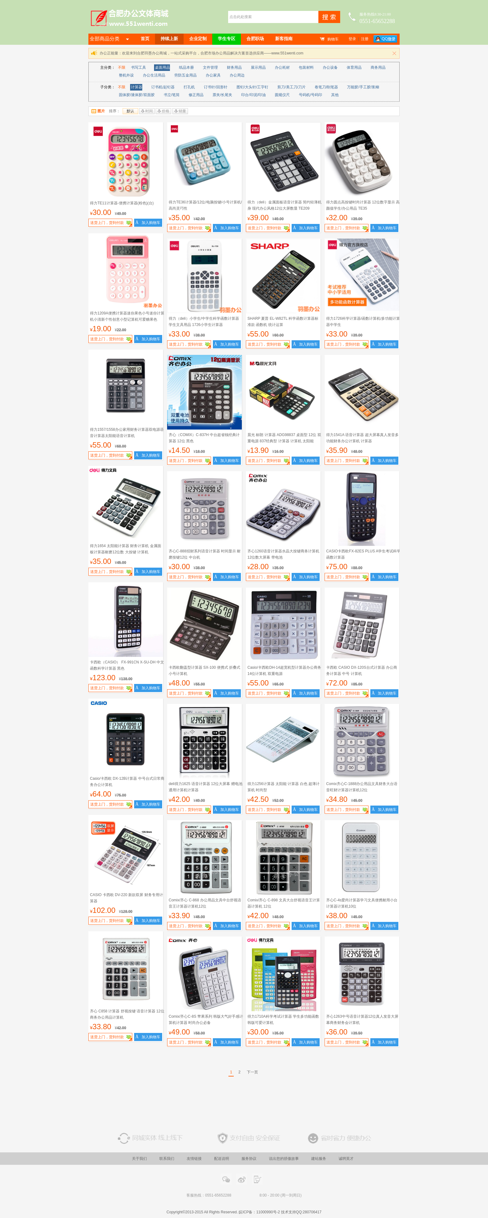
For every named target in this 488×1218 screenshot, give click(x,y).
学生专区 (226, 38)
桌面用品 (162, 67)
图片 (98, 111)
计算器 (136, 87)
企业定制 (198, 38)
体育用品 (354, 67)
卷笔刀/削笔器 (326, 87)
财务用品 (234, 67)
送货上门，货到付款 (111, 223)
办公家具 (213, 75)
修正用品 (196, 95)
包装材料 (306, 67)
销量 (180, 111)
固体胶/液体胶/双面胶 (137, 95)
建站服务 (318, 1158)
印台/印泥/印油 (253, 95)
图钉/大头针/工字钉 (253, 87)
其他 (335, 95)
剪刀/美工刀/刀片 (291, 87)
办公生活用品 (154, 75)
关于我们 (139, 1158)
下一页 (252, 1072)
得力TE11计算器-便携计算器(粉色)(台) (122, 203)
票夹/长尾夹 (222, 95)
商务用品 (378, 67)
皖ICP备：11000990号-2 (259, 1212)
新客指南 (284, 38)
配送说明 (221, 1158)
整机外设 (126, 75)
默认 (130, 111)
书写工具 (138, 67)
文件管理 (210, 67)
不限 (121, 67)
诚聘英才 (346, 1158)
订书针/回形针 (215, 87)
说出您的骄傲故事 (284, 1158)
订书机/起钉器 (163, 87)
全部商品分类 (109, 38)
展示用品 (258, 67)
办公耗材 (282, 67)
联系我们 (166, 1158)
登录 (352, 39)
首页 (145, 38)
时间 (147, 111)
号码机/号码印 (310, 95)
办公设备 (330, 67)
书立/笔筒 (172, 95)
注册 (364, 39)
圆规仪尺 (282, 95)
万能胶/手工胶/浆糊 (363, 87)
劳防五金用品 (185, 75)
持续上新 (169, 38)
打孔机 (189, 87)
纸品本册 (186, 67)
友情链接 (194, 1158)
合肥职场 (255, 38)
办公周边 (237, 75)
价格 (163, 111)
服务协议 (249, 1158)
